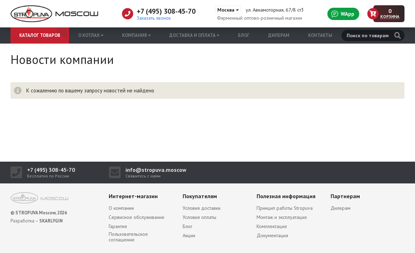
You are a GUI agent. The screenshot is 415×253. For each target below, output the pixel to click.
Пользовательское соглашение (128, 236)
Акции (189, 235)
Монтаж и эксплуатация (282, 217)
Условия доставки (201, 208)
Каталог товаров (39, 35)
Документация (272, 235)
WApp (342, 13)
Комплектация (272, 226)
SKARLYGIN (51, 221)
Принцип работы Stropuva (285, 208)
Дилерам (279, 35)
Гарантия (118, 226)
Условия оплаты (199, 217)
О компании (121, 208)
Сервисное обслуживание (136, 217)
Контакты (320, 35)
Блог (244, 35)
